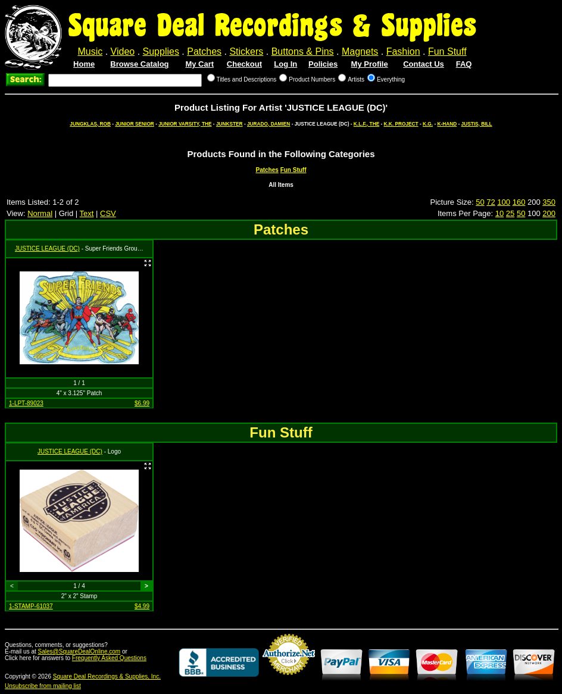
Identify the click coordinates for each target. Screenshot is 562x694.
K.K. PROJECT (401, 124)
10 (499, 213)
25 (510, 213)
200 (548, 213)
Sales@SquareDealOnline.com (79, 651)
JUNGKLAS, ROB (90, 124)
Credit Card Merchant (288, 680)
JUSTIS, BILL (476, 124)
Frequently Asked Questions (109, 658)
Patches (204, 51)
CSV (108, 213)
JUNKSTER (229, 124)
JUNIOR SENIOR (134, 124)
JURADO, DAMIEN (268, 124)
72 (490, 202)
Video (123, 51)
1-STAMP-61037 (31, 606)
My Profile (369, 64)
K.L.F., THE (366, 124)
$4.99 (142, 606)
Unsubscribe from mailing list (43, 686)
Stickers (246, 51)
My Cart (199, 64)
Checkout (244, 64)
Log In (285, 64)
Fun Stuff (447, 51)
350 (548, 202)
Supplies (161, 51)
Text (87, 213)
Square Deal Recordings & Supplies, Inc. (107, 676)
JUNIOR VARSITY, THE (184, 124)
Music (89, 51)
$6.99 (142, 403)
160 (519, 202)
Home (84, 64)
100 (503, 202)
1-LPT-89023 (26, 403)
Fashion (403, 51)
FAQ (464, 64)
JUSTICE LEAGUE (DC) (47, 248)
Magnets (360, 51)
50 (480, 202)
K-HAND (447, 124)
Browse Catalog (139, 64)
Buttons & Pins (302, 51)
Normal (39, 213)
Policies (323, 64)
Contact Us (423, 64)
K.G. (428, 124)
